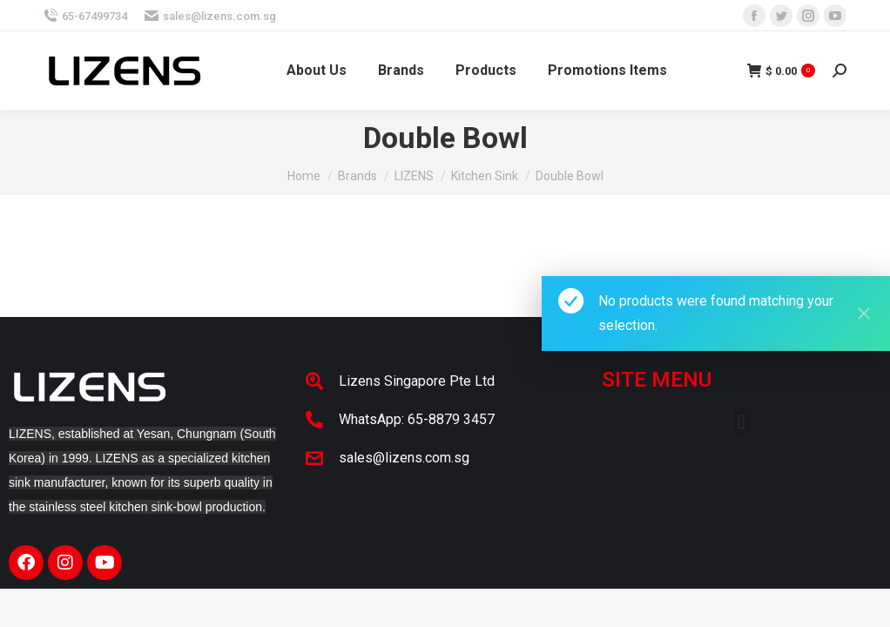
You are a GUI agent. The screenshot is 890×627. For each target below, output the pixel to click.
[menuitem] (316, 70)
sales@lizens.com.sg (210, 16)
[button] (741, 422)
